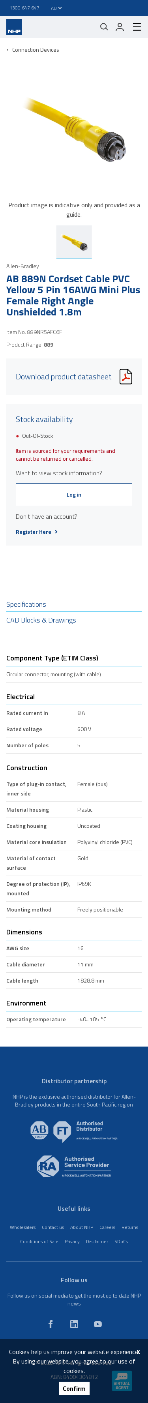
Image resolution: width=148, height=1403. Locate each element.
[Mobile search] (104, 27)
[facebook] (50, 1324)
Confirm (74, 1388)
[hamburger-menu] (134, 27)
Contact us (53, 1227)
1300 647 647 (24, 7)
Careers (107, 1227)
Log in (74, 494)
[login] (120, 27)
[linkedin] (74, 1324)
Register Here (37, 532)
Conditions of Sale (39, 1241)
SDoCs (121, 1241)
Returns (130, 1227)
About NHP (81, 1227)
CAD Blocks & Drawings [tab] (41, 620)
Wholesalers (23, 1227)
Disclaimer (97, 1241)
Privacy (72, 1241)
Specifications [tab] (26, 604)
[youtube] (98, 1324)
